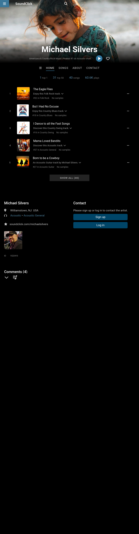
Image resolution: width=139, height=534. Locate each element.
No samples (56, 98)
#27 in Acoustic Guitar (42, 163)
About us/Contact (32, 512)
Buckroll (25, 457)
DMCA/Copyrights (67, 512)
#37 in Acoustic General (43, 147)
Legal (97, 512)
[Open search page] (135, 3)
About (77, 68)
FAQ (15, 512)
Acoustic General (34, 211)
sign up (18, 312)
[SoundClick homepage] (23, 3)
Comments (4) (15, 267)
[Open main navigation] (4, 3)
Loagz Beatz (114, 457)
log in (31, 312)
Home (50, 68)
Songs (63, 68)
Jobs (50, 512)
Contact (93, 68)
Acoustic (15, 211)
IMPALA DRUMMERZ (85, 457)
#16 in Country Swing (42, 130)
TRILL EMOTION (54, 457)
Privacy (86, 512)
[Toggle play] (8, 93)
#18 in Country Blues (41, 114)
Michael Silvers (16, 199)
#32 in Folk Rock (40, 98)
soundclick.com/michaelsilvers (29, 220)
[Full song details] (130, 93)
